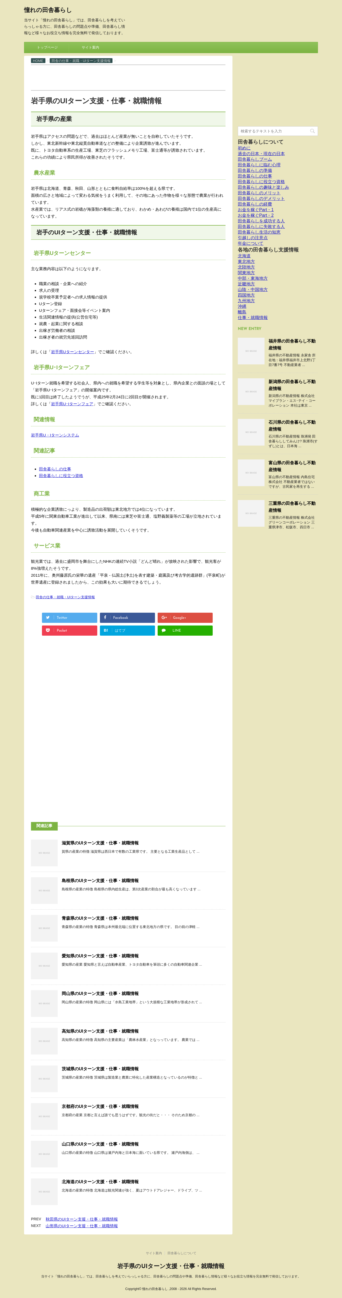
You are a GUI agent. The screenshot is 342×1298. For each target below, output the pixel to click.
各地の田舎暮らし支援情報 (268, 250)
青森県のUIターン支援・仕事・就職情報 (100, 918)
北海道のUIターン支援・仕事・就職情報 (100, 1181)
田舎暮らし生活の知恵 (259, 232)
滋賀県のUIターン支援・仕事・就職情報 (100, 843)
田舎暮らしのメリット (259, 193)
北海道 (244, 256)
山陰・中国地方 (253, 289)
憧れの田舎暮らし (48, 10)
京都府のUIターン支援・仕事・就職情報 (100, 1106)
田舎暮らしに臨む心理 (259, 165)
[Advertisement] (128, 77)
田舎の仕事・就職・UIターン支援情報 (65, 597)
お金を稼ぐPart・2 (256, 215)
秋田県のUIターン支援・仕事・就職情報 (82, 1219)
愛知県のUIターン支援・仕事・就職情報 (100, 956)
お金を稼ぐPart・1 (256, 209)
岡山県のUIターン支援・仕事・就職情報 (100, 993)
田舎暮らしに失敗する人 (261, 226)
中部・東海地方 (253, 278)
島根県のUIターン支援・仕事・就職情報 (100, 880)
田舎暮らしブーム (255, 159)
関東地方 (246, 272)
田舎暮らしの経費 (255, 204)
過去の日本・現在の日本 (261, 153)
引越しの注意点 (253, 237)
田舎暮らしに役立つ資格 (61, 475)
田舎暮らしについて (260, 142)
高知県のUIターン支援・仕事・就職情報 (100, 1031)
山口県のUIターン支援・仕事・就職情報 (100, 1144)
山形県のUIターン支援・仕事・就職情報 (82, 1226)
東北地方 (246, 261)
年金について (250, 243)
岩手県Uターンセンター (72, 351)
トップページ (47, 47)
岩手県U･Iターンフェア (72, 404)
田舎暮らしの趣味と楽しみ (263, 187)
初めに (244, 148)
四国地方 (246, 295)
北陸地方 (246, 267)
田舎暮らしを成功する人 (261, 221)
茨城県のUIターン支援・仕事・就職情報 (100, 1069)
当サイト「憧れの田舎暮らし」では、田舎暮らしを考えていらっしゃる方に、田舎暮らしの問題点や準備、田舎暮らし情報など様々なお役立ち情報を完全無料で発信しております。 (171, 1276)
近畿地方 (246, 284)
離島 (242, 312)
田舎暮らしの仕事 (55, 469)
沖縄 (242, 306)
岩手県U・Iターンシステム (55, 435)
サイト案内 (90, 47)
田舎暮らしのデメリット (261, 198)
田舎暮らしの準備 (255, 170)
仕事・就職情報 (253, 317)
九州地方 (246, 300)
